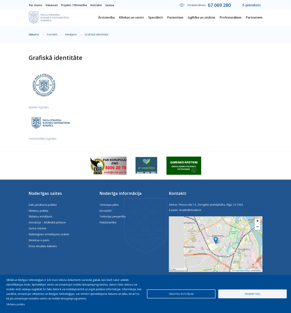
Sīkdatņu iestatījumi (40, 216)
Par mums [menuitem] (35, 5)
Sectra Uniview (37, 228)
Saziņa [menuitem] (109, 5)
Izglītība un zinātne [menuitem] (201, 17)
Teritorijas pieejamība (112, 216)
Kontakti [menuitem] (96, 5)
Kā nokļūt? (105, 210)
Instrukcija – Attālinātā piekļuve (47, 222)
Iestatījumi (181, 5)
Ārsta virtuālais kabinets (43, 246)
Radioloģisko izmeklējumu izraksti (49, 234)
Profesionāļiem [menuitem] (230, 17)
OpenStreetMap (242, 270)
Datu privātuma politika (43, 205)
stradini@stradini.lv (190, 210)
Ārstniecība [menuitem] (106, 17)
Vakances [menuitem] (51, 5)
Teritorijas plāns (109, 205)
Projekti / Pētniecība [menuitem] (74, 5)
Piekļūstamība (107, 222)
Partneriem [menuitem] (254, 17)
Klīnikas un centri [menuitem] (131, 17)
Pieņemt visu (252, 294)
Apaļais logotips (39, 107)
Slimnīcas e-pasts (39, 240)
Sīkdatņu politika (38, 210)
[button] (215, 240)
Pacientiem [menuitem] (175, 17)
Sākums (34, 34)
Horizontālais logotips (43, 138)
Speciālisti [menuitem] (155, 17)
